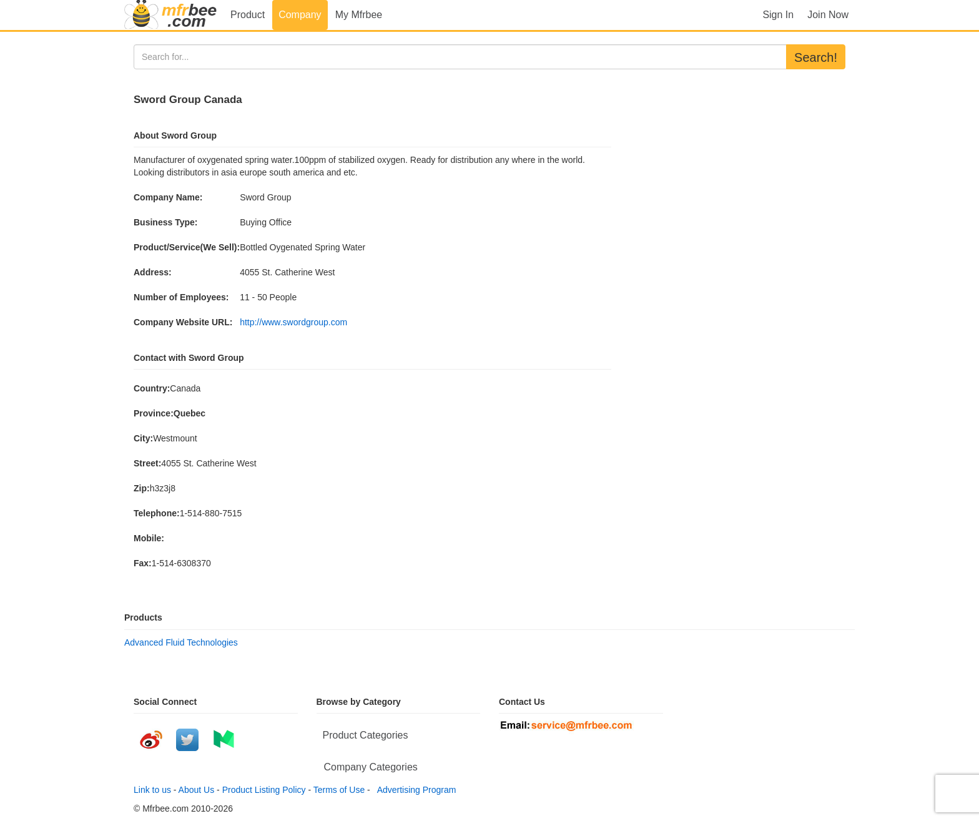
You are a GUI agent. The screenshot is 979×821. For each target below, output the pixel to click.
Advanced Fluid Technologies (181, 642)
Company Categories (371, 767)
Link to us (152, 790)
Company (299, 14)
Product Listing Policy (264, 790)
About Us (197, 790)
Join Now (828, 14)
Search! (815, 57)
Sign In (778, 14)
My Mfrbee (359, 14)
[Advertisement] (733, 169)
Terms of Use (339, 790)
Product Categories (365, 735)
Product (247, 14)
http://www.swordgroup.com (293, 322)
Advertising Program (414, 790)
